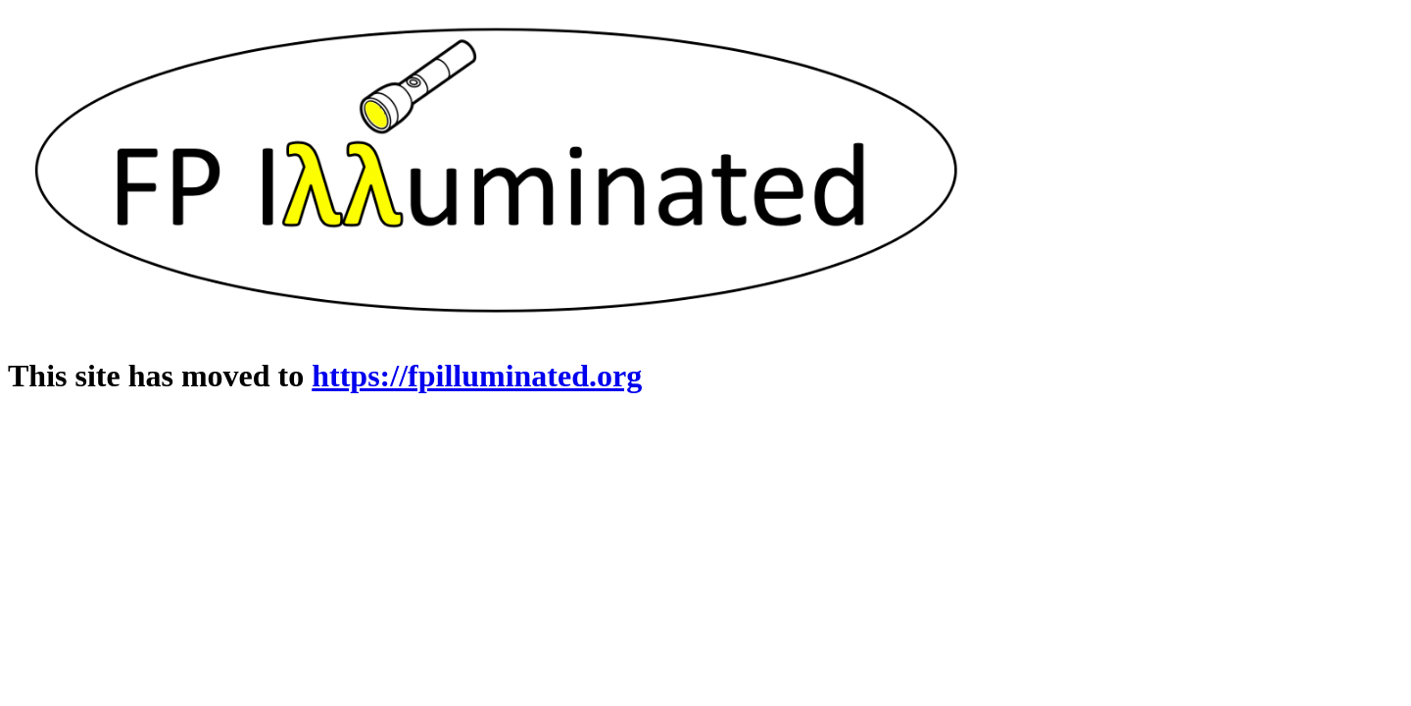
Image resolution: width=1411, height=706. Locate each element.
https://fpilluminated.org (477, 375)
